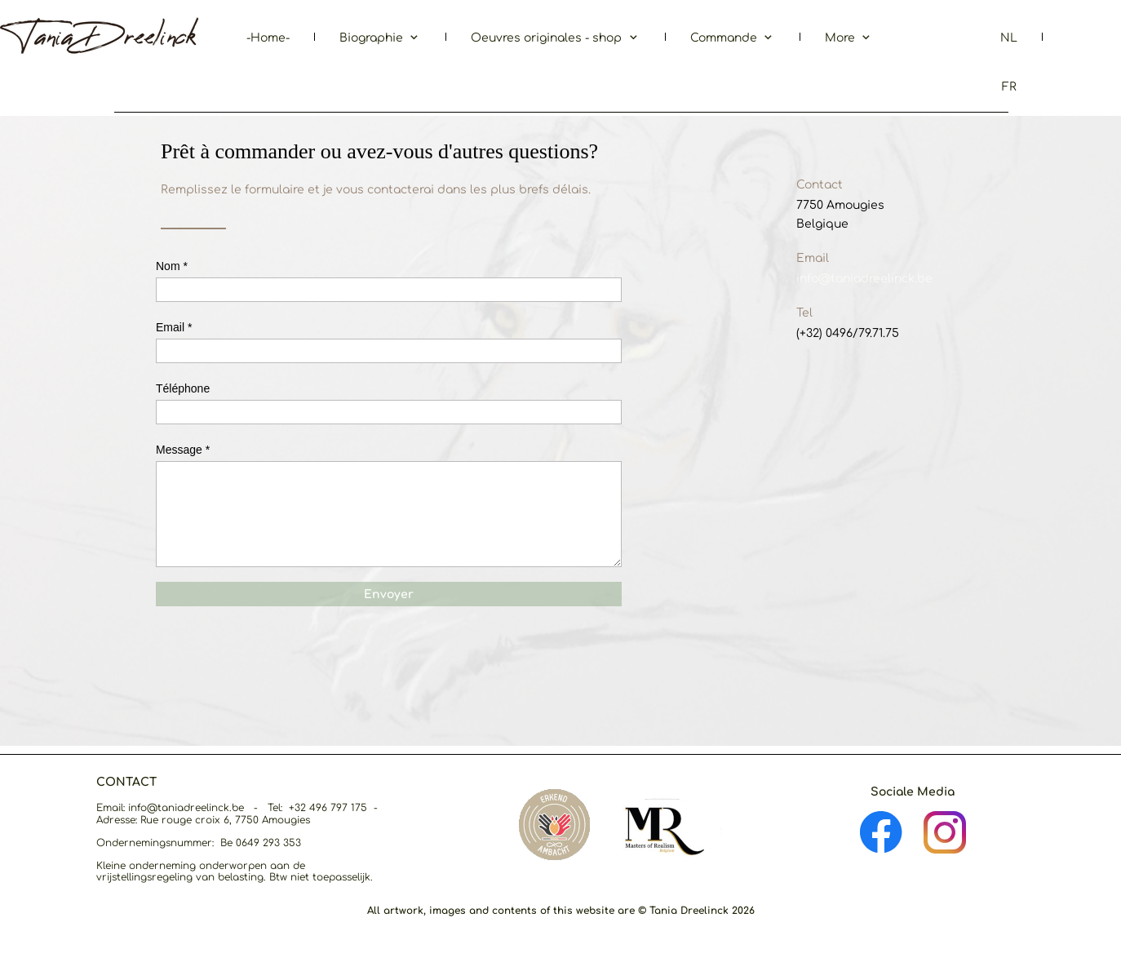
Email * (174, 327)
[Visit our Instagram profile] (945, 832)
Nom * (172, 266)
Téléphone (183, 388)
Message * (183, 449)
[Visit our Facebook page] (881, 832)
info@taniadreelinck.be (864, 279)
